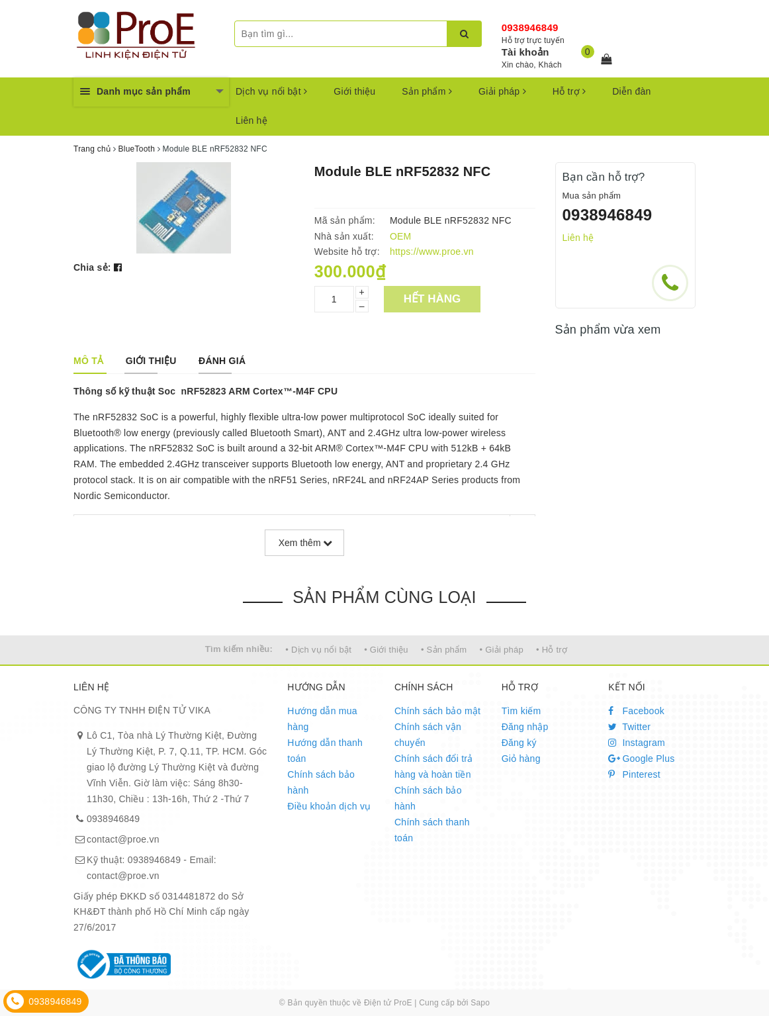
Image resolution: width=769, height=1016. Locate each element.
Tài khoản (525, 52)
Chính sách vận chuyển (427, 734)
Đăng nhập (525, 726)
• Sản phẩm (444, 650)
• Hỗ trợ (551, 650)
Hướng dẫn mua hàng (322, 719)
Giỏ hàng (521, 758)
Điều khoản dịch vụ (329, 806)
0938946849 (530, 27)
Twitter (629, 726)
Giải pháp (502, 91)
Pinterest (634, 774)
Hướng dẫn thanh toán (325, 750)
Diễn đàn (631, 91)
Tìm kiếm (521, 711)
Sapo (480, 1002)
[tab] (88, 360)
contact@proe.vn (123, 839)
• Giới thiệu (386, 650)
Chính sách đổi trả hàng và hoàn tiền (433, 766)
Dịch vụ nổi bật (271, 91)
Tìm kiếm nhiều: (239, 649)
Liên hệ (251, 120)
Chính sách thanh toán (432, 830)
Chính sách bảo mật (437, 711)
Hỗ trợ (569, 91)
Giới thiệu (354, 91)
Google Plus (641, 758)
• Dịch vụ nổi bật (318, 650)
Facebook (636, 711)
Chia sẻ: (92, 267)
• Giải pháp (501, 650)
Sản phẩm (427, 91)
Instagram (636, 742)
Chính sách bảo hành (321, 782)
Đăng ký (519, 742)
